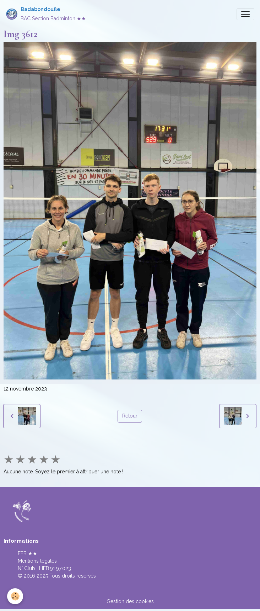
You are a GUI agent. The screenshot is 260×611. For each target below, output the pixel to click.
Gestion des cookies (130, 601)
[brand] (46, 14)
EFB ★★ (27, 553)
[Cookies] (15, 596)
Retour (129, 416)
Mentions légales (37, 561)
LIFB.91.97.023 (55, 568)
